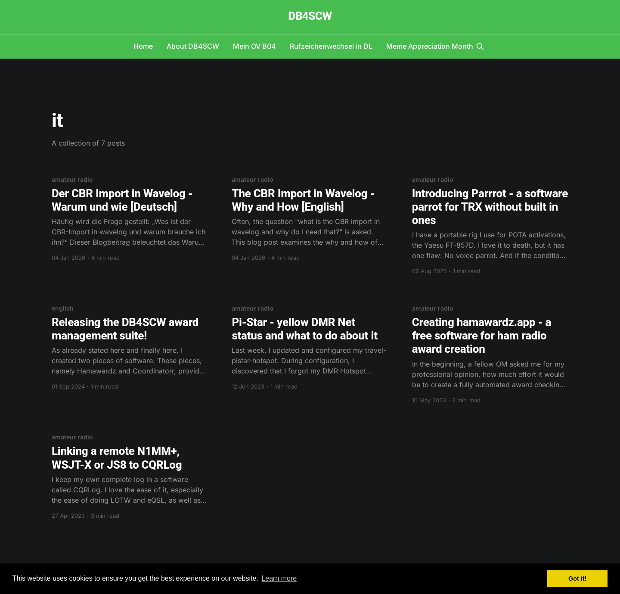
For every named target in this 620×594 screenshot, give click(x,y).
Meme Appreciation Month (429, 46)
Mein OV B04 (254, 46)
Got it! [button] (577, 578)
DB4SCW (310, 16)
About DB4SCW (193, 46)
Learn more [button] (279, 578)
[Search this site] (480, 46)
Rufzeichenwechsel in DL (331, 46)
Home (143, 46)
